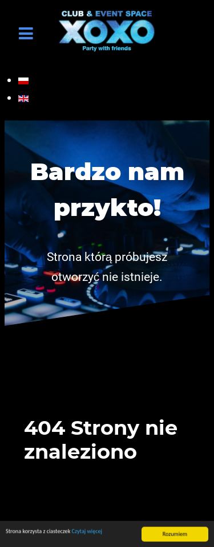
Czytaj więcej (87, 532)
